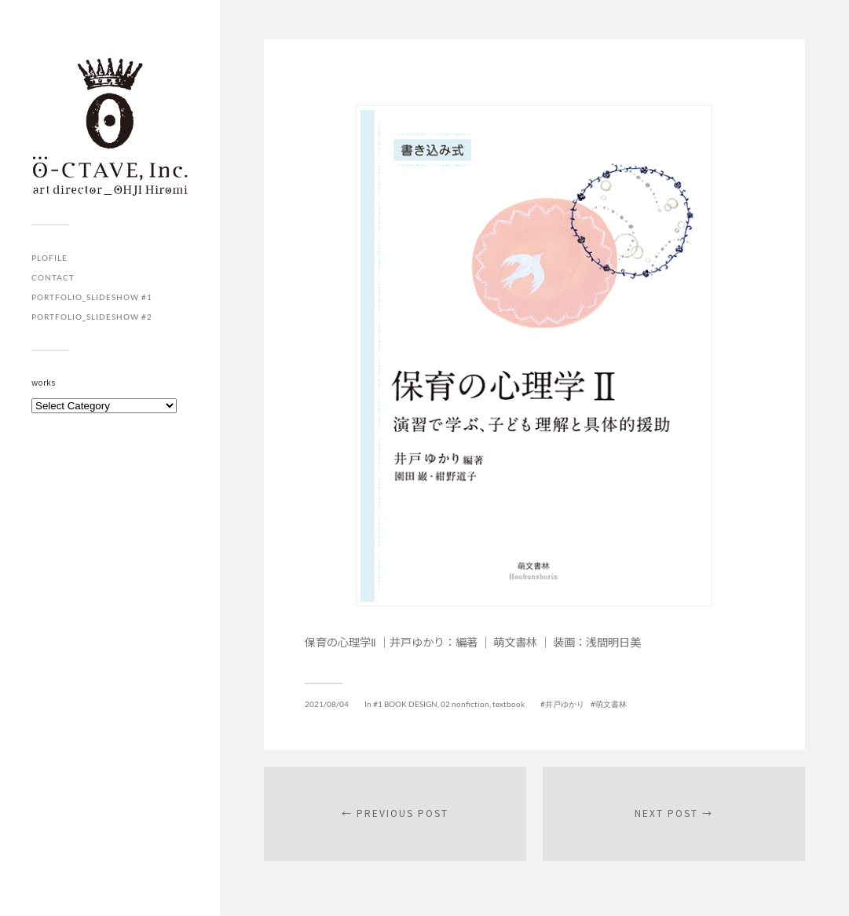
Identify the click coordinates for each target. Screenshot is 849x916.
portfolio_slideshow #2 (91, 316)
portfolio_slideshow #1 (91, 297)
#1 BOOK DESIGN (405, 704)
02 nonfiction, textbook (483, 704)
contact (53, 277)
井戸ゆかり (564, 704)
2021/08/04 (327, 704)
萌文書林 (611, 704)
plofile (49, 257)
